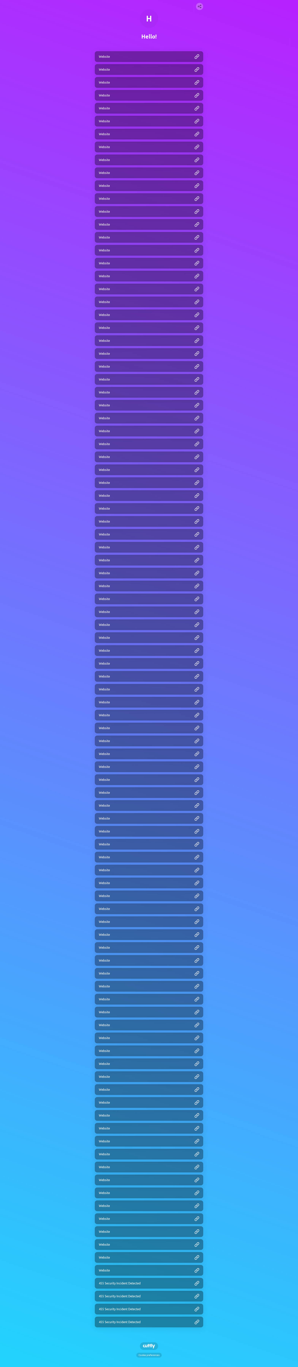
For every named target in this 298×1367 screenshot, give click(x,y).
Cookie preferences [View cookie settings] (149, 1355)
